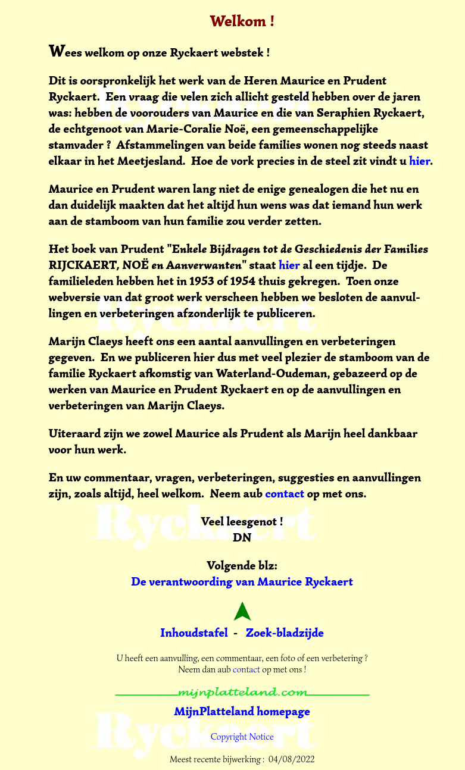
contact (284, 493)
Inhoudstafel (194, 632)
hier (419, 161)
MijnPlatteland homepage (242, 711)
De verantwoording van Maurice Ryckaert (242, 581)
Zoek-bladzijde (285, 632)
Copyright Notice (242, 736)
